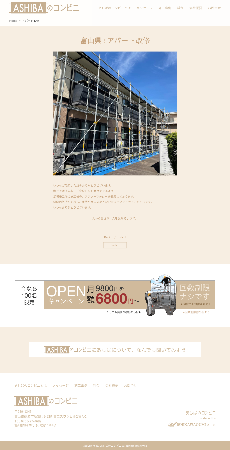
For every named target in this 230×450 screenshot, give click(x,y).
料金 (180, 7)
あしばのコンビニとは (114, 7)
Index (115, 245)
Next (122, 237)
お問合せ (214, 7)
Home (13, 20)
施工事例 (164, 7)
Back (107, 237)
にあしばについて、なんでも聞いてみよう (115, 349)
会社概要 (195, 7)
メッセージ (144, 7)
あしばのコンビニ (44, 8)
